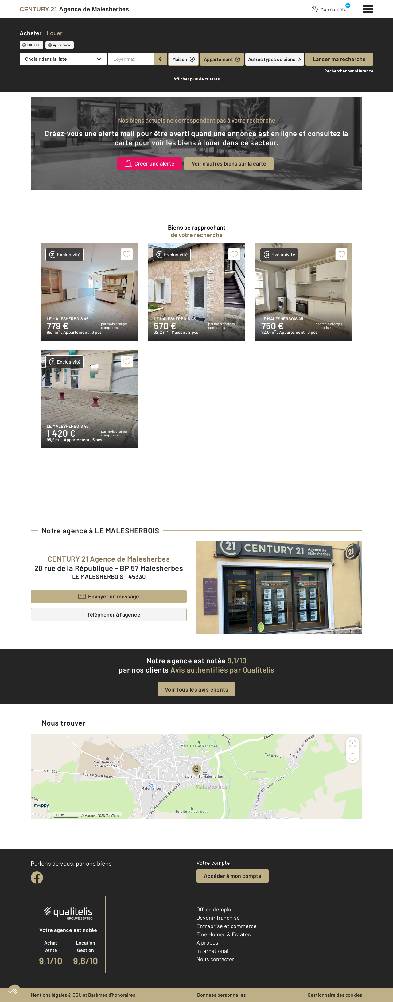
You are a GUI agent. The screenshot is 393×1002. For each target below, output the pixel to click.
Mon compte (329, 9)
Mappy (89, 815)
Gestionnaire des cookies (335, 995)
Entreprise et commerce (226, 925)
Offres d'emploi (214, 909)
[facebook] (37, 877)
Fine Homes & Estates (223, 934)
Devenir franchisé (218, 917)
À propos (207, 942)
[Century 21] (74, 9)
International (212, 950)
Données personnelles (221, 995)
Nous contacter (215, 959)
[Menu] (368, 8)
